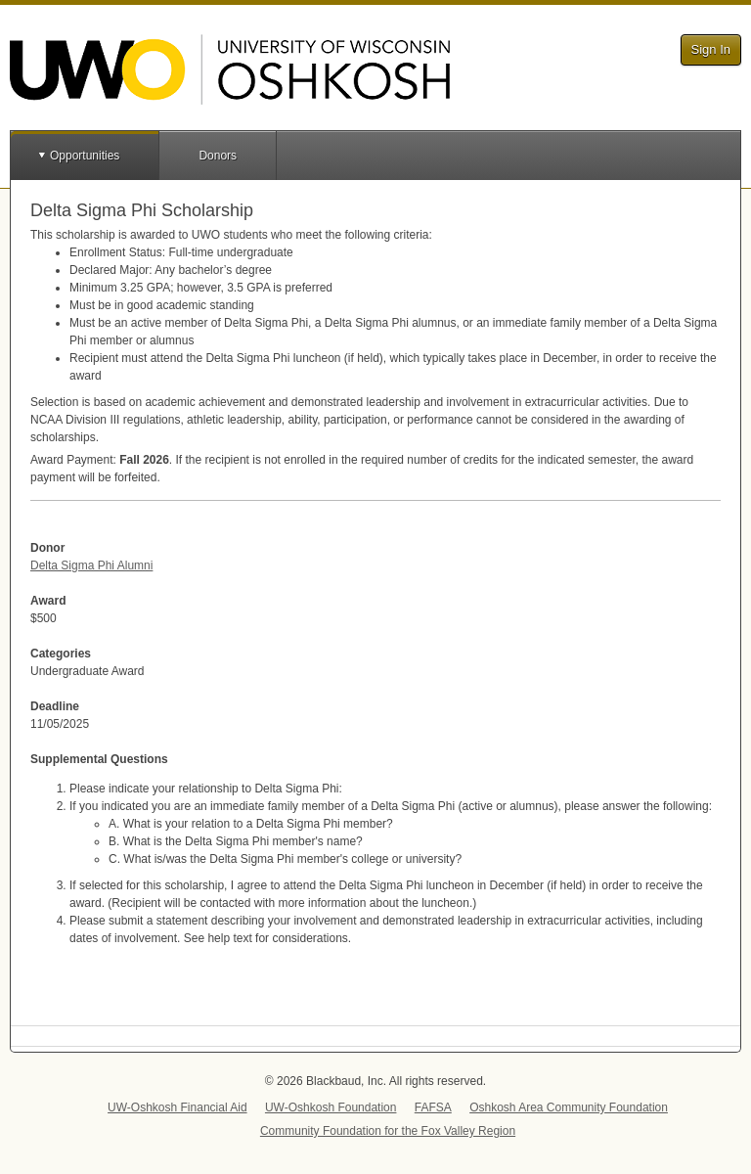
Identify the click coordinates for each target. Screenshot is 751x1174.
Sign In (710, 49)
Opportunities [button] (84, 155)
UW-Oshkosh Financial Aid (177, 1107)
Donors (218, 155)
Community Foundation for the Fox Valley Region (387, 1131)
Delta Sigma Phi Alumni (91, 565)
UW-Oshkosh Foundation (331, 1107)
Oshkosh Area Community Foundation (568, 1107)
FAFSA (433, 1107)
